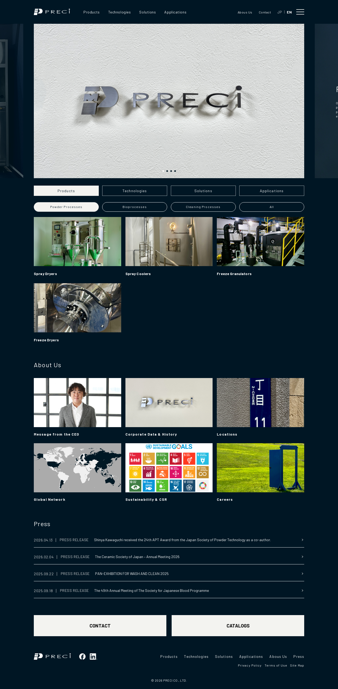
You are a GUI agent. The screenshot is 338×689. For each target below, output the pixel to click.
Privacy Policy (250, 665)
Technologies (119, 12)
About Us (47, 365)
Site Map (297, 665)
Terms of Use (276, 665)
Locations (227, 434)
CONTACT (100, 626)
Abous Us (245, 12)
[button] (163, 171)
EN (289, 12)
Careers (225, 499)
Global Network (49, 499)
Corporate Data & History (151, 434)
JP (279, 12)
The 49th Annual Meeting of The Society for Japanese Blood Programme (151, 590)
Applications (175, 12)
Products (91, 12)
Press (42, 523)
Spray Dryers (45, 273)
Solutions (147, 12)
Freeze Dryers (46, 340)
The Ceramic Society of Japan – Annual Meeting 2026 (137, 556)
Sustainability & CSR (146, 499)
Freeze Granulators (234, 273)
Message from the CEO (56, 434)
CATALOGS (238, 626)
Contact (265, 12)
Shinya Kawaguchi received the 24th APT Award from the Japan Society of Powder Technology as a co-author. (182, 539)
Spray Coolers (138, 273)
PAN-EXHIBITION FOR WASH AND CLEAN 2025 (132, 573)
